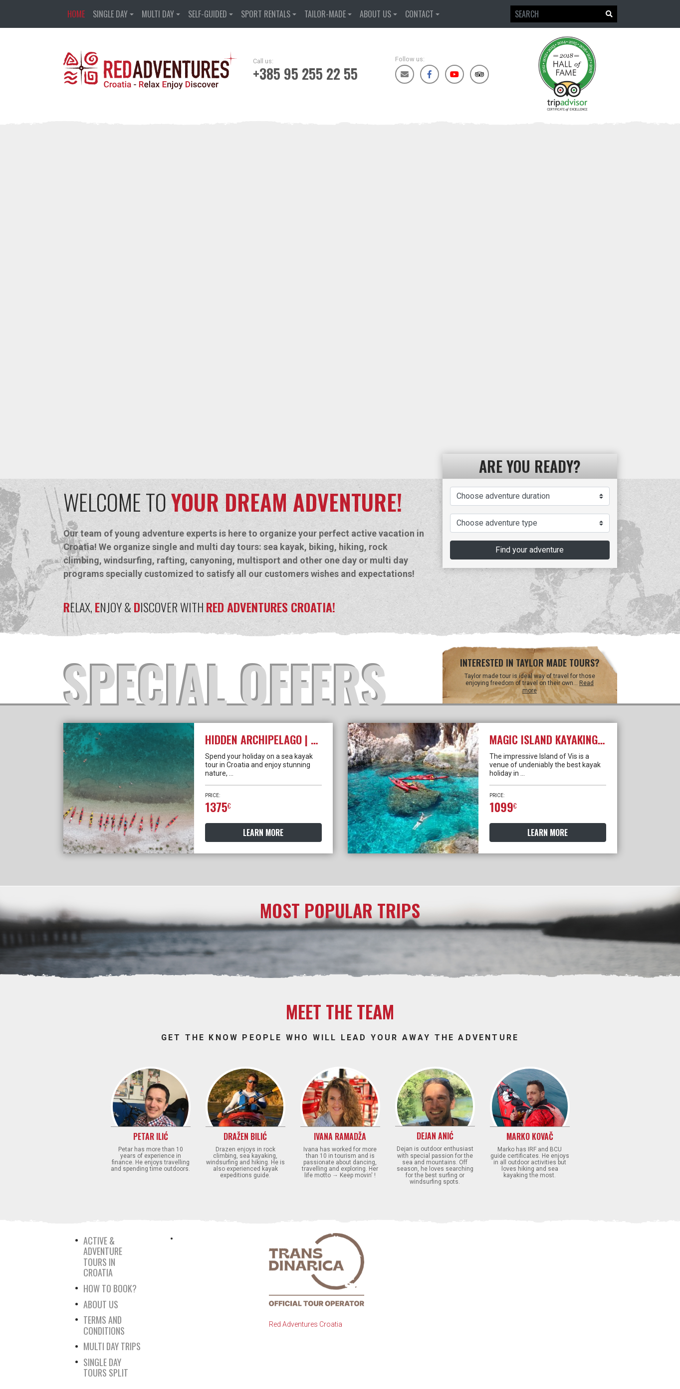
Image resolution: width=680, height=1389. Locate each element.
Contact (419, 14)
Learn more (263, 832)
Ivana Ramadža (340, 1136)
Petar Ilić (150, 1136)
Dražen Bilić (245, 1136)
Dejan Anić (435, 1136)
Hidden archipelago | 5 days (273, 739)
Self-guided (207, 14)
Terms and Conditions (104, 1325)
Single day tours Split (105, 1368)
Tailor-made (325, 14)
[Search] (556, 13)
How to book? (110, 1288)
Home (76, 14)
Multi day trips (112, 1346)
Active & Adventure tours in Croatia (102, 1256)
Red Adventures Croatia (305, 1324)
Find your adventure (529, 550)
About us (375, 14)
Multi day (158, 14)
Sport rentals (265, 14)
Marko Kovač (529, 1136)
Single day (110, 14)
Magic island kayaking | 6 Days (563, 739)
